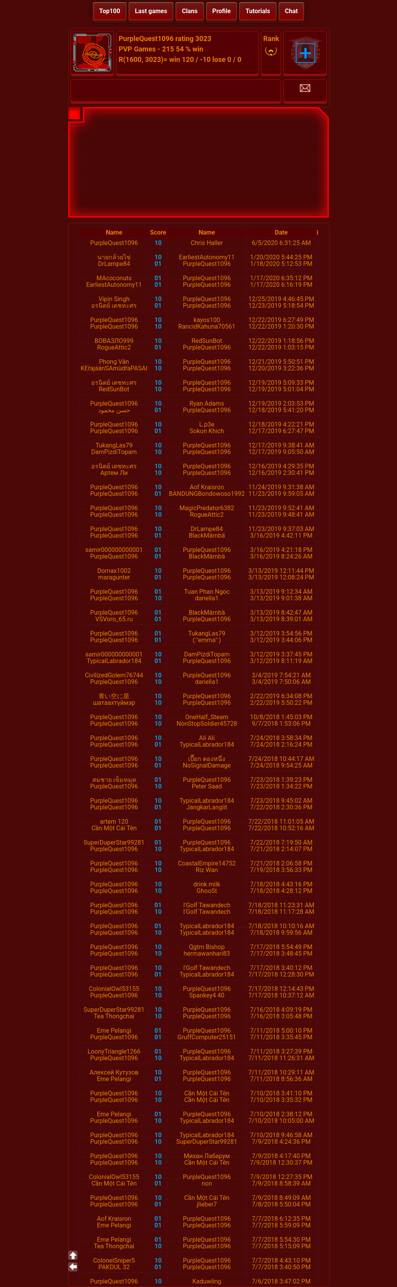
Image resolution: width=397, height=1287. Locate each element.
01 (158, 263)
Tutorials (257, 11)
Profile (221, 11)
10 (158, 243)
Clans (189, 11)
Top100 (109, 11)
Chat (291, 11)
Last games (151, 11)
